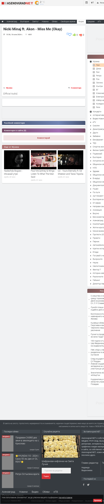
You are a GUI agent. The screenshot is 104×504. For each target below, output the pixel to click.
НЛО (95, 167)
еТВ (56, 491)
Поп (98, 65)
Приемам (97, 500)
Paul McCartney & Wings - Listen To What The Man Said (43, 173)
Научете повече (65, 497)
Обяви (46, 491)
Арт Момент (98, 196)
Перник (96, 241)
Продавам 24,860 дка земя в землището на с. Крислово (27, 440)
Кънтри (99, 86)
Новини (45, 21)
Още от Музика (11, 147)
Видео (35, 491)
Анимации (97, 210)
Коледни (100, 103)
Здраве (96, 171)
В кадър (96, 178)
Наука (95, 262)
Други (95, 132)
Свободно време (68, 21)
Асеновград (98, 220)
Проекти (96, 238)
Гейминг (96, 280)
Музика (9, 88)
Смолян (96, 125)
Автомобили (98, 245)
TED (94, 143)
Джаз (98, 68)
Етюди (95, 252)
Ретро (98, 75)
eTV (94, 122)
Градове (91, 21)
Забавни (96, 136)
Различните (98, 276)
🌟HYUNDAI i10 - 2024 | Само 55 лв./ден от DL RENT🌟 (26, 458)
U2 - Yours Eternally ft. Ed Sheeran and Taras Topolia (70, 172)
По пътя (96, 192)
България (97, 157)
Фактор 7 (97, 269)
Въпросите (97, 259)
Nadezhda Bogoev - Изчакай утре (13, 172)
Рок (97, 79)
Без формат (98, 139)
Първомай (97, 153)
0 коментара (76, 88)
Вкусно (96, 213)
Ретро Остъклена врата (27, 474)
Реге (98, 107)
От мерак (97, 203)
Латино (99, 82)
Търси (46, 476)
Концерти (97, 111)
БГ (97, 89)
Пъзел (95, 188)
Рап (98, 72)
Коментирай (43, 138)
